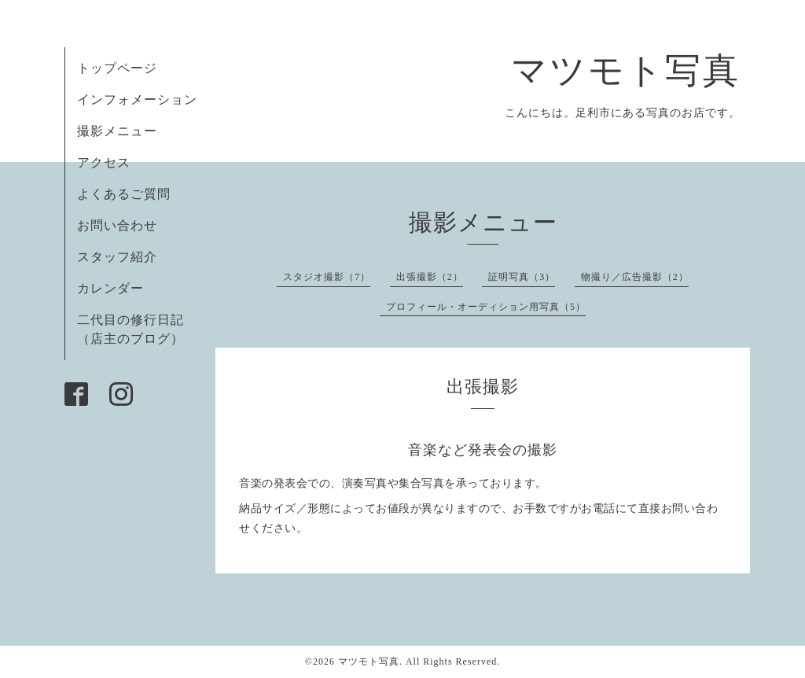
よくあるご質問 (124, 194)
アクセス (103, 162)
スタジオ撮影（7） (326, 276)
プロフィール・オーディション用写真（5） (486, 306)
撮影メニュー (117, 131)
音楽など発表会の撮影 (482, 450)
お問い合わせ (117, 225)
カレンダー (110, 288)
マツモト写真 (626, 70)
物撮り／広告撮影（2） (635, 276)
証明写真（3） (521, 276)
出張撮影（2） (429, 276)
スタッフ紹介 (117, 256)
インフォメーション (137, 99)
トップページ (117, 68)
